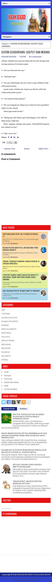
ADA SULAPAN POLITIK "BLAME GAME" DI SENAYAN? (21, 291)
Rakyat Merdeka (11, 382)
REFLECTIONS (7, 340)
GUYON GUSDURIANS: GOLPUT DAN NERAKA (25, 52)
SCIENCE (5, 352)
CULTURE (5, 313)
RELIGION (5, 348)
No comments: (35, 56)
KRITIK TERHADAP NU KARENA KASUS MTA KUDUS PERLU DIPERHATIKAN (28, 416)
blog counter (9, 508)
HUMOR (5, 325)
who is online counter (4, 508)
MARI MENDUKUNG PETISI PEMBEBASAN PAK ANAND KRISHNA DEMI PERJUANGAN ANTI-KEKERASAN (24, 435)
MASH (47, 574)
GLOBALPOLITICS (9, 317)
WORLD (4, 359)
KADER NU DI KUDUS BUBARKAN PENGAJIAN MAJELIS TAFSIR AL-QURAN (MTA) (23, 451)
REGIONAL (6, 344)
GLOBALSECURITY (9, 321)
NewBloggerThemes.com (41, 578)
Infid (6, 385)
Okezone (8, 378)
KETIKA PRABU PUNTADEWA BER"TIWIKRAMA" (27, 465)
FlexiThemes (12, 578)
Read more (14, 243)
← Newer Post (8, 148)
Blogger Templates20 (31, 580)
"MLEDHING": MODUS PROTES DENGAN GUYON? (27, 482)
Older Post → (44, 148)
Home (5, 43)
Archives (23, 409)
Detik (6, 372)
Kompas (7, 375)
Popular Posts (9, 409)
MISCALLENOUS (8, 329)
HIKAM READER (24, 574)
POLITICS (5, 336)
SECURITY (6, 356)
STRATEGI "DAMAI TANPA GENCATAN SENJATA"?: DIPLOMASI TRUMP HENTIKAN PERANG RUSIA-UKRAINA (21, 277)
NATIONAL (6, 333)
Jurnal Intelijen (10, 389)
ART (3, 310)
